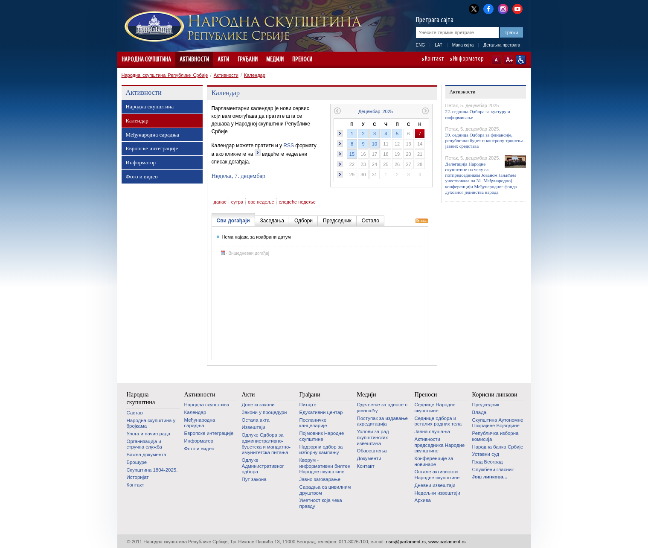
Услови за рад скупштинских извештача (373, 437)
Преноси (302, 59)
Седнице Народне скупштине (435, 407)
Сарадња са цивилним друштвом (325, 490)
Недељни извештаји (437, 493)
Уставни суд (485, 454)
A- (497, 59)
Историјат (138, 477)
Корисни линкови (494, 394)
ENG (420, 45)
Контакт (434, 59)
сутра (237, 201)
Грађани (248, 59)
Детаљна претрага (501, 45)
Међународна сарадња (152, 134)
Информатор (468, 59)
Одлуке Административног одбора (263, 466)
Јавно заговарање (320, 479)
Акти (223, 59)
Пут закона (254, 479)
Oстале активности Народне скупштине (437, 474)
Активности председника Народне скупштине (440, 445)
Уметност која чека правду (320, 503)
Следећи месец (425, 110)
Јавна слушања (432, 431)
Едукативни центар (321, 412)
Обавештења (372, 450)
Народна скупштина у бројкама (151, 423)
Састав (135, 412)
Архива (423, 500)
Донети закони (258, 404)
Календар (254, 75)
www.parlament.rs (446, 541)
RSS (288, 146)
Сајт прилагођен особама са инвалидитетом (521, 59)
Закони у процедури (264, 412)
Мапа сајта (463, 45)
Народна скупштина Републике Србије (165, 75)
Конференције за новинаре (434, 461)
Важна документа (146, 454)
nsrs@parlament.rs (406, 541)
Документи (369, 458)
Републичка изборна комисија (495, 436)
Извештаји (253, 427)
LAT (438, 45)
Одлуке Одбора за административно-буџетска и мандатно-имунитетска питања (266, 443)
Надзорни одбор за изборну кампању (321, 449)
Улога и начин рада (149, 433)
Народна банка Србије (497, 446)
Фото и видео (142, 176)
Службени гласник (493, 469)
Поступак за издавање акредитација (382, 421)
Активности (194, 59)
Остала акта (256, 420)
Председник (486, 404)
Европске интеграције (152, 148)
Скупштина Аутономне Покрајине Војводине (497, 422)
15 (352, 154)
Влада (479, 412)
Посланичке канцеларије (313, 422)
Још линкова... (490, 476)
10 (374, 143)
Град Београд (487, 461)
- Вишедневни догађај (245, 253)
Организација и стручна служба (144, 444)
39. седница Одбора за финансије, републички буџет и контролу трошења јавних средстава (484, 140)
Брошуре (137, 462)
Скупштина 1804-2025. (152, 469)
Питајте (308, 404)
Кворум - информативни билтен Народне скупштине (325, 466)
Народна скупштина (146, 59)
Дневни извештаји (435, 485)
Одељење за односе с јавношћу (382, 407)
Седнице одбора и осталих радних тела (438, 421)
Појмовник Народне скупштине (321, 436)
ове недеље (261, 201)
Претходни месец (337, 110)
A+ (509, 59)
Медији (275, 59)
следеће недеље (297, 201)
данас (220, 201)
